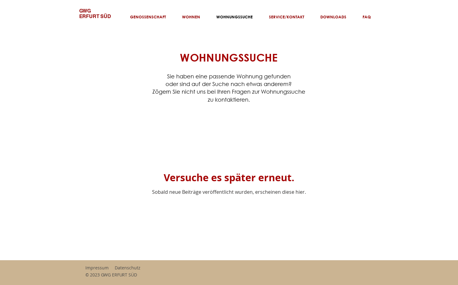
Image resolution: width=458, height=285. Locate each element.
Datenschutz (127, 268)
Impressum (97, 268)
